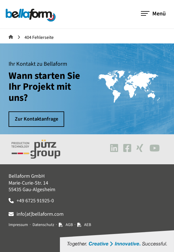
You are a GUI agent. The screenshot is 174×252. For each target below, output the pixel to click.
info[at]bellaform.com (40, 214)
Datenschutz (43, 225)
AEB (87, 225)
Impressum (18, 225)
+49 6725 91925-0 (35, 200)
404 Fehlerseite (39, 37)
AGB (69, 225)
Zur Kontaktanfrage (36, 119)
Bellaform (11, 36)
